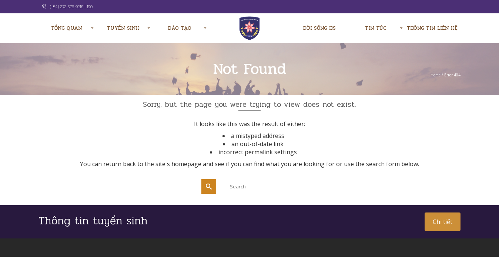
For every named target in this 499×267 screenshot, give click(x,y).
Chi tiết (442, 222)
